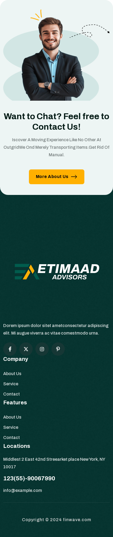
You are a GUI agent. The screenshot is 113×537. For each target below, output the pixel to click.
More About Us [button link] (56, 176)
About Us (12, 373)
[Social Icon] (10, 349)
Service (10, 384)
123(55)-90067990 (29, 478)
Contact (11, 394)
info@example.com (22, 490)
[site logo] (56, 274)
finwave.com (77, 519)
